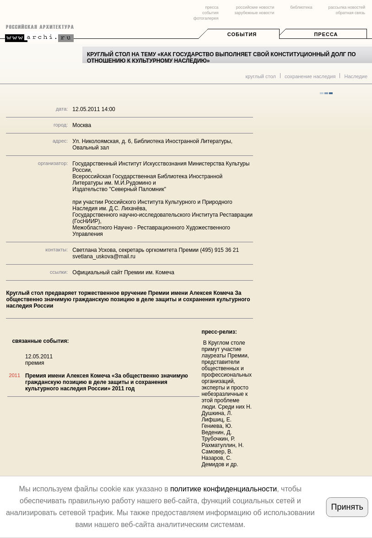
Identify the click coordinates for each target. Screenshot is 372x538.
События (242, 34)
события (210, 13)
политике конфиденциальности (223, 489)
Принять (347, 506)
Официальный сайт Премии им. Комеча (123, 272)
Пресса (326, 34)
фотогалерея (206, 18)
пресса (211, 7)
